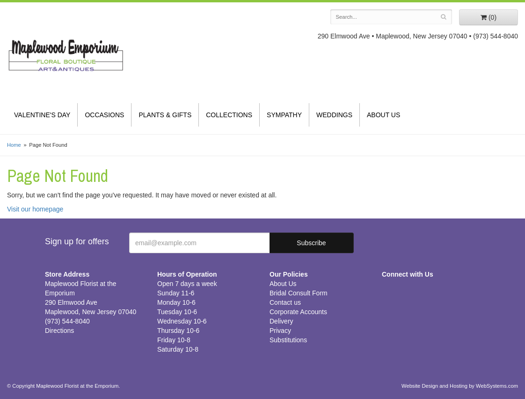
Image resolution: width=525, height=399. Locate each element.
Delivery (281, 321)
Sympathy (284, 115)
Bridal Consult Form (299, 293)
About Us (383, 115)
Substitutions (288, 340)
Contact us (285, 302)
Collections (229, 115)
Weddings (334, 115)
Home (14, 145)
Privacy (280, 330)
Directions (59, 330)
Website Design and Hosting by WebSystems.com (459, 386)
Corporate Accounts (298, 312)
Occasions (104, 115)
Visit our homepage (35, 209)
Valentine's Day (42, 115)
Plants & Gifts (165, 115)
